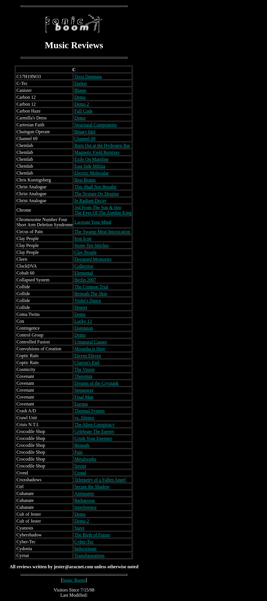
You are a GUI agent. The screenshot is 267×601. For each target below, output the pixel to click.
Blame (80, 90)
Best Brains (85, 179)
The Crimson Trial (91, 286)
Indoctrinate (85, 548)
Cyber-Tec (83, 541)
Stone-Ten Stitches (91, 245)
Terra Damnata (88, 76)
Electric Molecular (91, 173)
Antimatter (84, 493)
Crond (80, 472)
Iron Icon (82, 238)
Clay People (85, 252)
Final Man (83, 397)
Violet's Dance (87, 300)
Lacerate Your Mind (92, 222)
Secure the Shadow (92, 486)
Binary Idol (84, 131)
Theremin (83, 376)
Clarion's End (86, 362)
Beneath (81, 445)
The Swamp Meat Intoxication (102, 231)
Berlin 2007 (85, 279)
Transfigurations (89, 555)
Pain (78, 452)
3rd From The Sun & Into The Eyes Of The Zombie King (102, 210)
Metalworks (85, 459)
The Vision (84, 369)
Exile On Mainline (91, 159)
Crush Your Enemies (93, 438)
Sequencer (83, 390)
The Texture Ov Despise (96, 193)
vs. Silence (84, 417)
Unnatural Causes (90, 341)
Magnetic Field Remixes (96, 152)
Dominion (83, 328)
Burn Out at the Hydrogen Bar (102, 145)
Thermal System (89, 410)
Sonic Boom (74, 580)
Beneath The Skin (90, 293)
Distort (80, 307)
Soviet (80, 465)
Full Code (83, 111)
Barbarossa (84, 500)
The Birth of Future (92, 534)
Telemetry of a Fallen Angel (100, 479)
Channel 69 (84, 138)
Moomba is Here (89, 348)
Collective (83, 266)
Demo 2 (81, 104)
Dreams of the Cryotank (96, 383)
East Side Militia (89, 166)
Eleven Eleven (87, 355)
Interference (85, 507)
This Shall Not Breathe (95, 186)
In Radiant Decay (90, 200)
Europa (80, 403)
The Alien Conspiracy (94, 424)
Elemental (83, 272)
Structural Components (95, 124)
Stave (79, 527)
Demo (79, 97)
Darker (80, 83)
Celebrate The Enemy (94, 431)
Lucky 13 (83, 321)
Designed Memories (92, 259)
